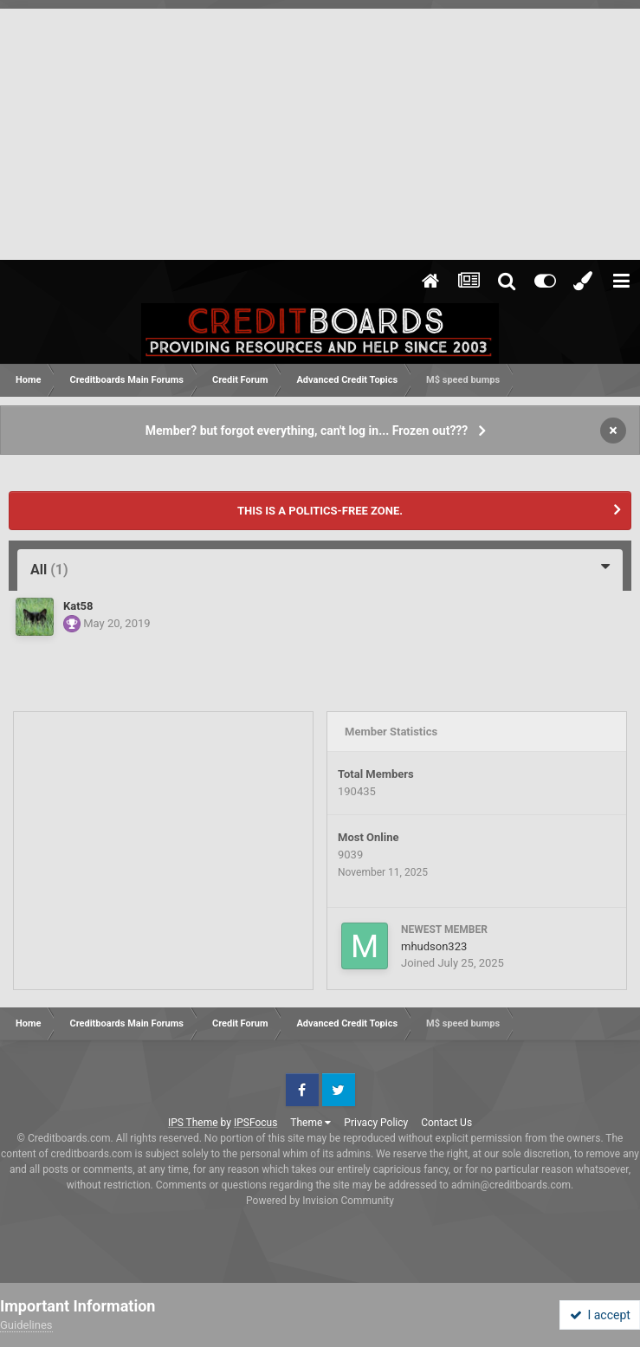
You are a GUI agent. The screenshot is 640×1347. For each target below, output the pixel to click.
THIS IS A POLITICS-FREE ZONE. (320, 510)
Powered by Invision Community (320, 1201)
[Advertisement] (320, 130)
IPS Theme (193, 1123)
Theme (310, 1123)
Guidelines (26, 1324)
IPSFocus (255, 1123)
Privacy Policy (376, 1123)
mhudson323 (434, 946)
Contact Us (446, 1123)
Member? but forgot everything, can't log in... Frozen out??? (307, 430)
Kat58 (78, 605)
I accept (600, 1315)
